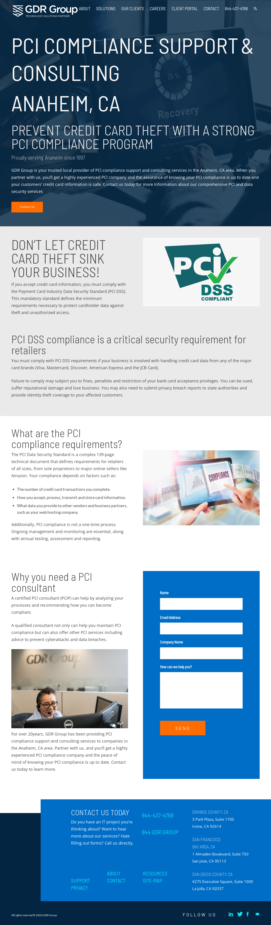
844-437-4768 (157, 815)
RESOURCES (155, 873)
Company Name (171, 642)
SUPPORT (80, 880)
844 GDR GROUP (160, 832)
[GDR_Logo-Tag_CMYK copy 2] (45, 11)
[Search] (255, 7)
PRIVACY (79, 888)
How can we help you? (176, 666)
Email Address (171, 617)
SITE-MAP (152, 880)
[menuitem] (84, 7)
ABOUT (114, 873)
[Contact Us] (27, 207)
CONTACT (116, 880)
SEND (182, 728)
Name (166, 592)
